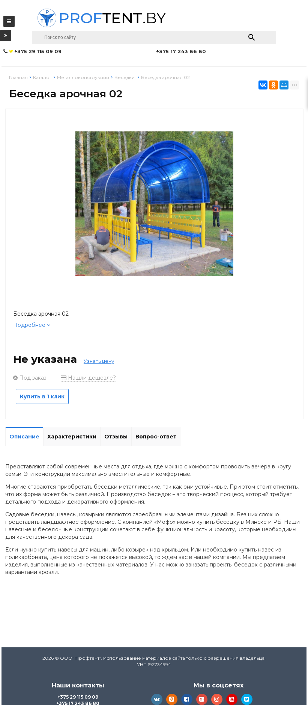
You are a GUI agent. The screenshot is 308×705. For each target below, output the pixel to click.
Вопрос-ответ (155, 436)
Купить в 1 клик (42, 396)
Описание (24, 436)
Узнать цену (99, 361)
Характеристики (71, 436)
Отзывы (116, 436)
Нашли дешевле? (88, 377)
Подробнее (31, 325)
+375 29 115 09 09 (77, 697)
